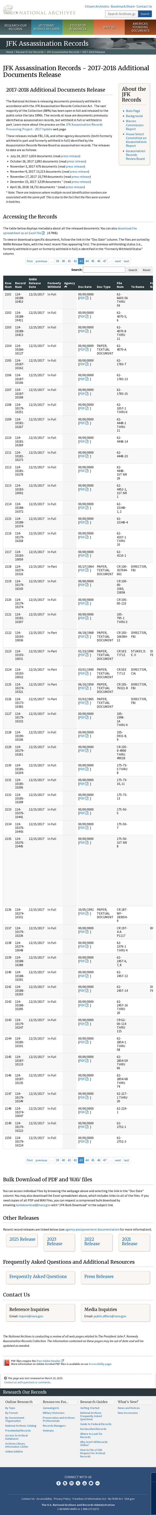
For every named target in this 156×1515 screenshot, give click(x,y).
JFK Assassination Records (63, 52)
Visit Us (109, 27)
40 (63, 261)
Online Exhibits (14, 1451)
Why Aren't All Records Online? (94, 1443)
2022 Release (92, 1241)
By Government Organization (14, 1419)
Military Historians (54, 1413)
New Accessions (128, 1413)
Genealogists (51, 1408)
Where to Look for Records (91, 1435)
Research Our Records (15, 27)
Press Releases (99, 1276)
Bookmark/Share (123, 6)
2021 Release (129, 1241)
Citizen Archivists (97, 6)
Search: (76, 270)
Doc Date (85, 287)
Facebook (58, 1483)
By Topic (10, 1408)
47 (104, 261)
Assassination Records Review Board (135, 155)
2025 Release (22, 1239)
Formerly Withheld (54, 285)
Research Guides (94, 1402)
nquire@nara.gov (31, 1316)
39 (57, 261)
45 (92, 261)
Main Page (133, 111)
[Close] (151, 1477)
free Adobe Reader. (50, 1361)
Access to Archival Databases (16, 1437)
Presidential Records (18, 1430)
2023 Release (54, 1241)
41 (69, 261)
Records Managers (54, 1425)
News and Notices (129, 1408)
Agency (69, 284)
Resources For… (55, 1402)
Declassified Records (93, 1429)
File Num (120, 285)
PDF (82, 298)
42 (75, 261)
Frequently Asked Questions (38, 1276)
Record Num (20, 285)
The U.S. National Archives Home (39, 9)
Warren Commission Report (134, 125)
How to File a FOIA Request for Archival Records (92, 1453)
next (118, 261)
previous (41, 261)
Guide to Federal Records (96, 1424)
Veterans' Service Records (47, 27)
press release (70, 156)
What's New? (128, 1402)
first (30, 261)
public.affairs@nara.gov (110, 1316)
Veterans (48, 1430)
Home (9, 52)
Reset (146, 270)
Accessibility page (100, 1364)
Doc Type (103, 287)
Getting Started (89, 1408)
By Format (11, 1413)
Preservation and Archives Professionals (59, 1419)
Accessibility (44, 1499)
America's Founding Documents (140, 27)
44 (87, 261)
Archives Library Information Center (16, 1445)
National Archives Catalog (20, 1425)
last (126, 261)
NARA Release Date (35, 283)
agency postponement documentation (92, 1229)
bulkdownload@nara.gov (33, 1205)
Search (145, 14)
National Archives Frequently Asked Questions (91, 1416)
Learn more (120, 1508)
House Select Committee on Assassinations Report (136, 140)
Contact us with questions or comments (27, 1382)
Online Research (18, 1402)
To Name (137, 287)
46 (98, 261)
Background (134, 116)
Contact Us (144, 6)
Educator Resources (78, 27)
